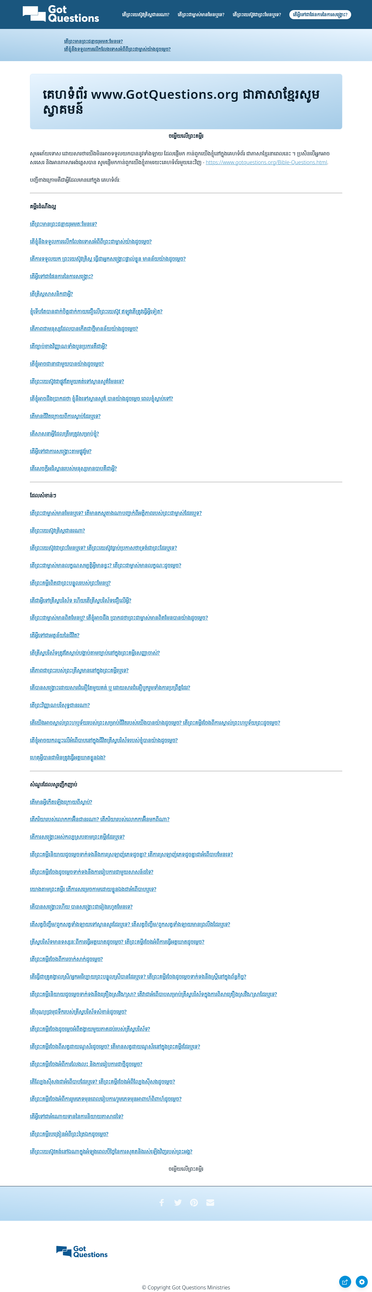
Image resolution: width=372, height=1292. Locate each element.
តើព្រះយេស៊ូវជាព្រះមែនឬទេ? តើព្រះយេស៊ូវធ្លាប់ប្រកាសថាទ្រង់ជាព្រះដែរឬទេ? (103, 547)
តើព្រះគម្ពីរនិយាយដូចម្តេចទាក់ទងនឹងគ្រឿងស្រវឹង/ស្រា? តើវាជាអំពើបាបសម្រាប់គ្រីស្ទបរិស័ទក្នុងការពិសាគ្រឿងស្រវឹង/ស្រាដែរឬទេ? (153, 994)
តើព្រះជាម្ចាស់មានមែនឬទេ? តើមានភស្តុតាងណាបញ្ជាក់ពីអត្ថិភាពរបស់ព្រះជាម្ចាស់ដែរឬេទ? (116, 513)
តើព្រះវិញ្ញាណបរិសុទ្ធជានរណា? (60, 705)
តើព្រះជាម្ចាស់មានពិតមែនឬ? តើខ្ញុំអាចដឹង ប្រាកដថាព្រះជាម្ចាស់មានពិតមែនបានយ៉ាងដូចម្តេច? (119, 617)
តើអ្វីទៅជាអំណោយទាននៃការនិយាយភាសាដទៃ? (77, 1116)
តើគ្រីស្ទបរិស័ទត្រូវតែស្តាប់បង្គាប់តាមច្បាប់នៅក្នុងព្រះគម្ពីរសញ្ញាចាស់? (95, 652)
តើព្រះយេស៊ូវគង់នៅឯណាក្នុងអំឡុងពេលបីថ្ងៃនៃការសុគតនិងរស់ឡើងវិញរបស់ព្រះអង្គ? (111, 1151)
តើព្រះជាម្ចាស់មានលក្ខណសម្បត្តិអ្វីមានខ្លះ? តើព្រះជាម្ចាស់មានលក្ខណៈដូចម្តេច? (105, 565)
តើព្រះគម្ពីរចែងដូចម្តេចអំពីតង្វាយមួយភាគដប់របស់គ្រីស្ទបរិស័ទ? (90, 1029)
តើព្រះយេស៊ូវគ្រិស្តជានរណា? (145, 14)
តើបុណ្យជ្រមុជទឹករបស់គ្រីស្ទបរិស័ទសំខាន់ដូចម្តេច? (78, 1011)
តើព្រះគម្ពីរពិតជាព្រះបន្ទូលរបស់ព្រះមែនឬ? (70, 583)
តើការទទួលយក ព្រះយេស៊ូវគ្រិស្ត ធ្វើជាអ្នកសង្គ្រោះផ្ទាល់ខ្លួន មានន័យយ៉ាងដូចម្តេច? (108, 258)
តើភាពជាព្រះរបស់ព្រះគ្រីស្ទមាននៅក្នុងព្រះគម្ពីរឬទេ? (79, 670)
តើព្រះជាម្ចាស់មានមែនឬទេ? (201, 14)
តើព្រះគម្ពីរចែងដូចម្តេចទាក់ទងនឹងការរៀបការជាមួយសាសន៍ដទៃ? (92, 872)
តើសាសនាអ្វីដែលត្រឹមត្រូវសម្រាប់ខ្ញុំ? (64, 433)
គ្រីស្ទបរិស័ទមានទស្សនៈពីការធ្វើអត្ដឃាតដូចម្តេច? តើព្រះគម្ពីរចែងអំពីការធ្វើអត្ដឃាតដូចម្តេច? (117, 941)
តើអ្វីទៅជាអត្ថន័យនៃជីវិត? (55, 635)
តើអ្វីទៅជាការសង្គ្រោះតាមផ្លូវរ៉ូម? (61, 451)
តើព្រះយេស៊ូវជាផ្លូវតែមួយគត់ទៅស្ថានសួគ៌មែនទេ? (77, 381)
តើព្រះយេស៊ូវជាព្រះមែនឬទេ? (257, 14)
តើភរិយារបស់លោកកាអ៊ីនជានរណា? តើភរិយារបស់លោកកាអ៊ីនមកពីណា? (100, 819)
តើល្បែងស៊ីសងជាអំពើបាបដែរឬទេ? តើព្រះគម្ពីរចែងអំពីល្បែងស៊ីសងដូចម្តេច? (102, 1081)
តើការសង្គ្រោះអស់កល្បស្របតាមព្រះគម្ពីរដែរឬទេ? (77, 836)
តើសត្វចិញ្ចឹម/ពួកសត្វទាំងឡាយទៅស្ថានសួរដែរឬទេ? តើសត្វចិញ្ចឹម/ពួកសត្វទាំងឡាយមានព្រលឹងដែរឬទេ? (130, 924)
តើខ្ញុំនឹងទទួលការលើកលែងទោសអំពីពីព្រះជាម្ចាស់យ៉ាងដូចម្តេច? (117, 49)
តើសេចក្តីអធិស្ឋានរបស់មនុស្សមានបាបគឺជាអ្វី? (73, 468)
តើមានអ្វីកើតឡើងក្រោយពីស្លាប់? (61, 802)
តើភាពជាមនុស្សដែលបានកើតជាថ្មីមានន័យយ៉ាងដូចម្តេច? (84, 328)
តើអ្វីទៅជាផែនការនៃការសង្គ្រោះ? (320, 14)
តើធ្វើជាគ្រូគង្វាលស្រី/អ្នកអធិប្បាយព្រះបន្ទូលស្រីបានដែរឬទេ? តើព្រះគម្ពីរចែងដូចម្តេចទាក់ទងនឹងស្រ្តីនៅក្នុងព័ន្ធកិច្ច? (138, 976)
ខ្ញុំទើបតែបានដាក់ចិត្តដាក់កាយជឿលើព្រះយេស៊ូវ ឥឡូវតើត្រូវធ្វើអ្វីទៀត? (96, 311)
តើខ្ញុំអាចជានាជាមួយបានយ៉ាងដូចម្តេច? (67, 363)
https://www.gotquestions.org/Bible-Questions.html (266, 162)
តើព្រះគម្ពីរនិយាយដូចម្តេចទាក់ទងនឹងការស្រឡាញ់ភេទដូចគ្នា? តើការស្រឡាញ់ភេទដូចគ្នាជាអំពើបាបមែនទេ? (131, 854)
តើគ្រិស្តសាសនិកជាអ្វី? (51, 293)
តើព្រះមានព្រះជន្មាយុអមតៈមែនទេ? (93, 41)
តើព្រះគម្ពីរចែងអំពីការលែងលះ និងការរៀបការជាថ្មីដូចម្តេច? (86, 1064)
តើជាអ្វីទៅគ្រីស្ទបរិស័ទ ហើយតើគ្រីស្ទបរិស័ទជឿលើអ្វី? (80, 600)
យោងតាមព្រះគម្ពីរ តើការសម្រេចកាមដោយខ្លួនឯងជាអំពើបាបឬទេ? (93, 889)
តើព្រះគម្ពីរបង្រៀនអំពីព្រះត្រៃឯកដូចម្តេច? (69, 1134)
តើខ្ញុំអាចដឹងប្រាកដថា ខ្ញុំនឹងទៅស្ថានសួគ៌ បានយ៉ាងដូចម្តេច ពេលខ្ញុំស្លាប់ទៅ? (101, 398)
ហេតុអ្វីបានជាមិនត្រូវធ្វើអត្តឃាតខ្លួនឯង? (68, 757)
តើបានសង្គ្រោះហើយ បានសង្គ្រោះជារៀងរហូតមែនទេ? (81, 906)
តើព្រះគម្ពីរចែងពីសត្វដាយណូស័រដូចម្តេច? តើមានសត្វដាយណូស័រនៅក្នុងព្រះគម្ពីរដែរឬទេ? (115, 1046)
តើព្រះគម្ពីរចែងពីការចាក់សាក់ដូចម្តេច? (66, 959)
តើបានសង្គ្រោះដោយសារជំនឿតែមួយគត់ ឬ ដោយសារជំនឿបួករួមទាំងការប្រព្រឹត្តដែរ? (110, 687)
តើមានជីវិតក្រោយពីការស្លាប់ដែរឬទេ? (65, 416)
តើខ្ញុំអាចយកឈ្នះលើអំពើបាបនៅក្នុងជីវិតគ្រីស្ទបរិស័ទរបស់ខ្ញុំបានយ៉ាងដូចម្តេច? (104, 740)
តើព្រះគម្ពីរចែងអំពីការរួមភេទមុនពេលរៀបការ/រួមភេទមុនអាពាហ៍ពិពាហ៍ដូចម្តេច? (106, 1098)
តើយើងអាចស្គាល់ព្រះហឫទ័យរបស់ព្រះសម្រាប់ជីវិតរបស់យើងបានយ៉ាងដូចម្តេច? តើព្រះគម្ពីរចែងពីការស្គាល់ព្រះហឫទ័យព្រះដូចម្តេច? (155, 722)
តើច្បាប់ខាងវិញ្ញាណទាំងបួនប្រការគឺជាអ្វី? (68, 346)
